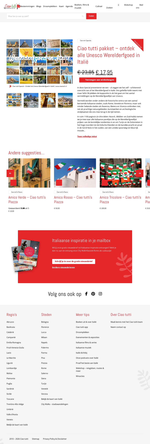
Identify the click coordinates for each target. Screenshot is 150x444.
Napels (44, 342)
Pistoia (44, 363)
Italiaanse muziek (83, 347)
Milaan (44, 337)
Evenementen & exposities (87, 337)
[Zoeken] (46, 16)
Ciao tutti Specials (84, 40)
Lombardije (12, 368)
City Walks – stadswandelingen (54, 404)
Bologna (45, 322)
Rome (43, 368)
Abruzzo (10, 322)
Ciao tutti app (82, 327)
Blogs (38, 6)
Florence (45, 327)
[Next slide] (139, 173)
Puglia (9, 383)
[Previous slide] (10, 173)
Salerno (44, 373)
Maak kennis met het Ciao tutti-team (127, 322)
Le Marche (11, 358)
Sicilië (9, 394)
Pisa (43, 358)
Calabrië (10, 332)
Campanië (11, 337)
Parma (44, 352)
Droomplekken (50, 6)
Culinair (99, 6)
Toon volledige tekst (87, 136)
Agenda (69, 6)
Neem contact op (118, 327)
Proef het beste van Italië (87, 363)
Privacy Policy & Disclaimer (55, 439)
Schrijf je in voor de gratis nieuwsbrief (73, 261)
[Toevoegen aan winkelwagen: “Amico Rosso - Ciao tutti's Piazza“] (59, 183)
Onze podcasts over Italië (87, 358)
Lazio (9, 352)
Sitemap (35, 439)
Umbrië (10, 409)
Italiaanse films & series (86, 342)
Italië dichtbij (81, 352)
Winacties (80, 376)
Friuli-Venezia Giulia (15, 347)
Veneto (10, 419)
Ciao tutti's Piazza (15, 192)
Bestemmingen (27, 6)
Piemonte (11, 378)
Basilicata (11, 327)
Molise (9, 373)
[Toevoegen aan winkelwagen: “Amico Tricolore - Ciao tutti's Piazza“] (105, 183)
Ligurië (10, 363)
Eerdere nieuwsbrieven (63, 267)
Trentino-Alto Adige (15, 404)
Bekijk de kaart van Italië (17, 424)
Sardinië (10, 388)
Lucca (43, 332)
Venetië (44, 388)
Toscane (10, 399)
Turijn (43, 383)
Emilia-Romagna (14, 342)
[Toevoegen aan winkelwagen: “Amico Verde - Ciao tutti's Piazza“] (13, 183)
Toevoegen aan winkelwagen (99, 80)
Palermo (45, 347)
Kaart (61, 6)
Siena (43, 378)
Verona (44, 394)
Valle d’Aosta (12, 414)
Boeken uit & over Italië (86, 322)
